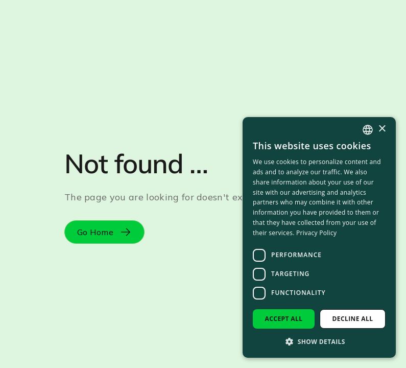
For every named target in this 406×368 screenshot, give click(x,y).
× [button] (382, 129)
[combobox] (368, 130)
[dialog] (319, 237)
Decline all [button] (352, 318)
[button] (319, 341)
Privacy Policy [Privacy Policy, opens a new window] (316, 232)
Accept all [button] (284, 318)
